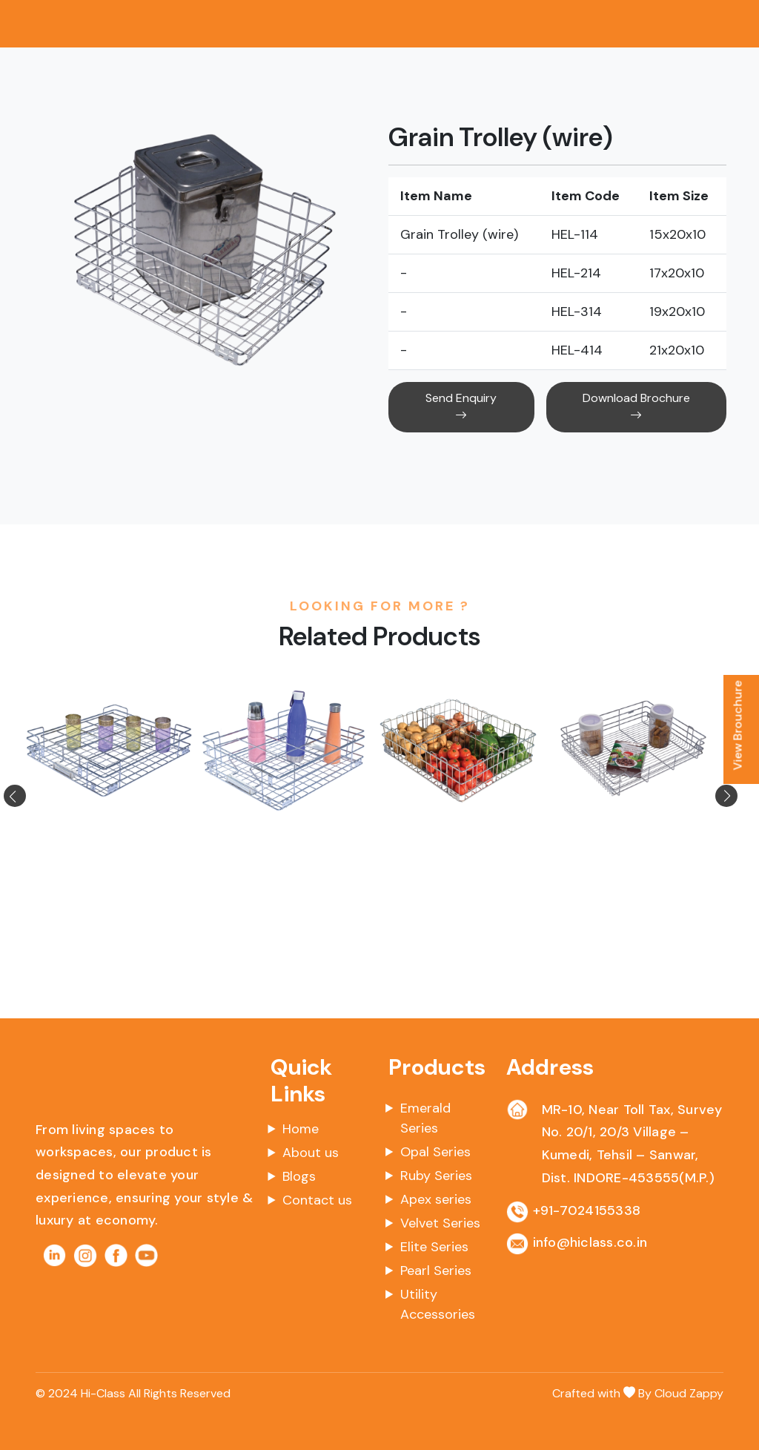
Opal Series (435, 1152)
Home (300, 1129)
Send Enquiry (461, 407)
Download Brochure (636, 407)
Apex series (435, 1199)
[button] (32, 796)
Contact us (317, 1200)
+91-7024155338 (587, 1210)
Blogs (299, 1176)
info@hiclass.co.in (590, 1242)
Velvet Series (440, 1223)
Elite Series (434, 1247)
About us (310, 1152)
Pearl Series (435, 1270)
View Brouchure (738, 725)
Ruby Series (436, 1175)
